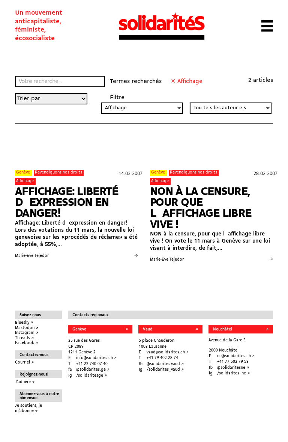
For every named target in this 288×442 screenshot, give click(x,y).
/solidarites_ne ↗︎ (233, 373)
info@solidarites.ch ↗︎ (96, 358)
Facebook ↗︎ (26, 343)
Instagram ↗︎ (26, 333)
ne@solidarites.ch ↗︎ (236, 356)
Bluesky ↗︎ (24, 323)
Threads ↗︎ (24, 338)
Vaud (147, 329)
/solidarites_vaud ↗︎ (165, 370)
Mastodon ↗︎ (26, 328)
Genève (23, 172)
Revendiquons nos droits (58, 172)
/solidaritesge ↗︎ (91, 376)
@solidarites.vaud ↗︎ (165, 364)
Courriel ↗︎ (24, 363)
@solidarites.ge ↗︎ (93, 370)
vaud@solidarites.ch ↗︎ (168, 352)
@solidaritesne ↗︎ (233, 368)
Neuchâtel (222, 329)
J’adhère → (24, 382)
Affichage (25, 181)
